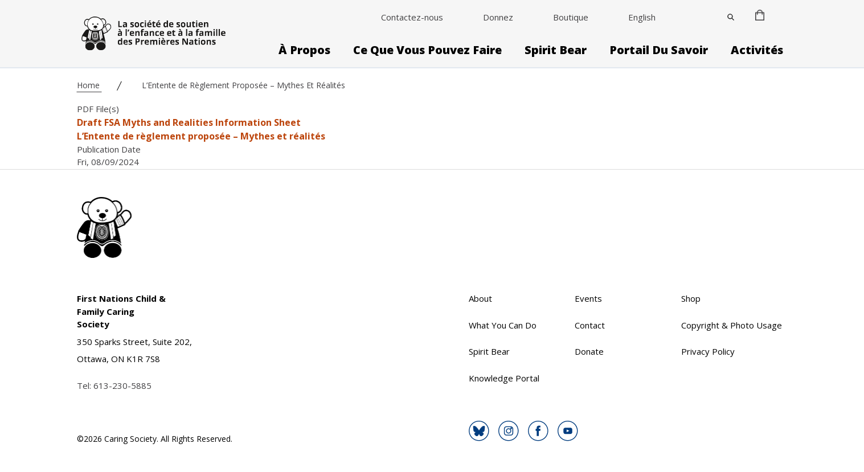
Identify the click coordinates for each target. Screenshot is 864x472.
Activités (757, 50)
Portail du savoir (658, 50)
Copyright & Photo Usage (731, 325)
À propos (304, 50)
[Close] (730, 17)
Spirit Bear (556, 50)
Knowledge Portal (504, 378)
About (480, 298)
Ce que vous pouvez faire (427, 50)
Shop (691, 298)
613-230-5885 (122, 385)
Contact (590, 325)
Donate (589, 351)
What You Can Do (503, 325)
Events (588, 298)
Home (89, 85)
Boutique (570, 17)
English (642, 17)
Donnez (498, 17)
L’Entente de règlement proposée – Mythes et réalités (201, 136)
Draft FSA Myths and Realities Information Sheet (189, 122)
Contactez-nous (412, 17)
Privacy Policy (708, 351)
